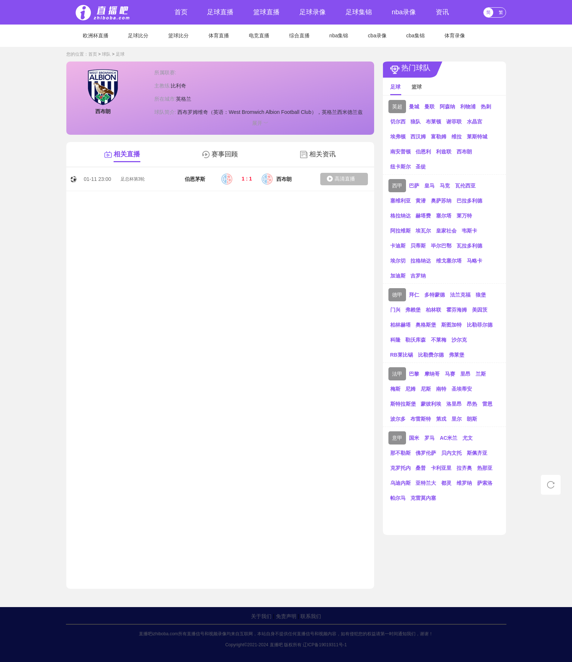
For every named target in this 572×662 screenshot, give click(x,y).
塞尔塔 (443, 216)
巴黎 (414, 374)
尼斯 (426, 389)
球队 (106, 54)
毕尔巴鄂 (441, 246)
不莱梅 (438, 340)
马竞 (445, 186)
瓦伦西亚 (465, 186)
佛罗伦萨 (426, 453)
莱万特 (464, 216)
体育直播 (218, 35)
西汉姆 (418, 137)
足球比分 (138, 35)
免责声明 (286, 616)
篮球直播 (266, 12)
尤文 (467, 438)
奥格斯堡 (426, 325)
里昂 (465, 374)
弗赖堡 (413, 310)
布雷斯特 (420, 419)
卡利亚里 (441, 468)
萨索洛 (484, 483)
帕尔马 (398, 498)
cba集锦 (415, 35)
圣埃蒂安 (461, 389)
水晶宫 (474, 121)
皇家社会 (446, 231)
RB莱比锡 (401, 355)
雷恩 (487, 404)
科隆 (395, 340)
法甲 (397, 374)
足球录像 (312, 12)
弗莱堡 (456, 355)
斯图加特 (451, 325)
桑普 (421, 468)
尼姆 (410, 389)
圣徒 (421, 167)
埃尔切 (398, 261)
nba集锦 (338, 35)
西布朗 (464, 152)
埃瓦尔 (423, 231)
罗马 (429, 438)
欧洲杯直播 (95, 35)
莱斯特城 (477, 137)
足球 (120, 54)
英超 (397, 106)
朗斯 (472, 419)
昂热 (472, 404)
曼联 (429, 106)
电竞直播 (259, 35)
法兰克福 (460, 295)
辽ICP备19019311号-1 (325, 644)
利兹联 (443, 152)
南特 (441, 389)
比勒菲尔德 (479, 325)
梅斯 (395, 389)
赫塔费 (423, 216)
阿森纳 (447, 106)
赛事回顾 (224, 154)
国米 (414, 438)
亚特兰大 (426, 483)
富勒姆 (438, 137)
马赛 (450, 374)
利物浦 (468, 106)
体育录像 (454, 35)
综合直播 (299, 35)
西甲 (397, 186)
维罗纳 (464, 483)
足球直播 (220, 12)
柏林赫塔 (400, 325)
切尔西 (398, 121)
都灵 (446, 483)
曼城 (414, 106)
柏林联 (433, 310)
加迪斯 (398, 276)
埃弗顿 (398, 137)
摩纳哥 (432, 374)
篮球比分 (178, 35)
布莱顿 (433, 121)
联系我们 (310, 616)
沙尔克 (459, 340)
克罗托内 (400, 468)
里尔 (456, 419)
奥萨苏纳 (441, 201)
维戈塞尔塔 (449, 261)
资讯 (442, 12)
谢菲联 (454, 121)
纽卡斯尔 (400, 167)
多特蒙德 (434, 295)
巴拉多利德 (469, 201)
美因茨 (479, 310)
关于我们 (261, 616)
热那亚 (484, 468)
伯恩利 (423, 152)
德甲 (397, 295)
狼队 (415, 121)
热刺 (486, 106)
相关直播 (127, 154)
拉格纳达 (420, 261)
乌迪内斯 (400, 483)
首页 (181, 12)
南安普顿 (400, 152)
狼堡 (481, 295)
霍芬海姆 (456, 310)
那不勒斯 (400, 453)
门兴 (395, 310)
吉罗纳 (418, 276)
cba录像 (377, 35)
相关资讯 (322, 154)
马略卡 (474, 261)
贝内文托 (451, 453)
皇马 (429, 186)
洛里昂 (454, 404)
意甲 (397, 438)
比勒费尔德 (431, 355)
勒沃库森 (415, 340)
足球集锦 (359, 12)
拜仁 (414, 295)
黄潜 (421, 201)
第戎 (441, 419)
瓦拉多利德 (469, 246)
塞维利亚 (400, 201)
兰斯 (481, 374)
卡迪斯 (398, 246)
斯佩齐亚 (477, 453)
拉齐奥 (464, 468)
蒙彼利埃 (431, 404)
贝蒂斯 (418, 246)
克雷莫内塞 (423, 498)
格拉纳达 (400, 216)
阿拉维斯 (400, 231)
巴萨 (414, 186)
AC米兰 (448, 438)
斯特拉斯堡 (403, 404)
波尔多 (398, 419)
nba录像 (404, 12)
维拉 (456, 137)
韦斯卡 (469, 231)
